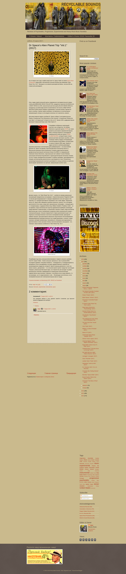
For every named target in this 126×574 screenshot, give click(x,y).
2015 (82, 393)
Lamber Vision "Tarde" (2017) (89, 361)
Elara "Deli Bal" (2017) (92, 80)
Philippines (93, 476)
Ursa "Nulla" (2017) (87, 326)
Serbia (93, 482)
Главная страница (51, 373)
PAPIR (66, 129)
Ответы (37, 305)
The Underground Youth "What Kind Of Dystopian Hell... (90, 319)
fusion (86, 467)
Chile (81, 461)
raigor (39, 308)
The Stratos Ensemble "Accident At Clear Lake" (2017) (90, 292)
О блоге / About (35, 36)
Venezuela (93, 488)
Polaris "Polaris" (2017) (88, 295)
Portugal (82, 478)
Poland (97, 476)
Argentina (82, 458)
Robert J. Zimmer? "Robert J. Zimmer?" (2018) (92, 189)
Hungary (97, 469)
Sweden (82, 486)
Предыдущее (71, 373)
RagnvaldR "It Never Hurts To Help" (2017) (89, 345)
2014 (82, 395)
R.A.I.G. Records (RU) (85, 513)
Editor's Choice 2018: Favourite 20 (81, 36)
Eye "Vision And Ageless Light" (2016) (92, 94)
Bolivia (89, 459)
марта (84, 285)
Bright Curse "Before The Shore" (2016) (92, 147)
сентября (85, 271)
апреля (85, 283)
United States (85, 488)
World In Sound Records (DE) (87, 518)
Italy (97, 473)
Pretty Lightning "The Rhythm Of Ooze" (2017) (92, 134)
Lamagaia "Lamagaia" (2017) (89, 356)
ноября (85, 266)
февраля (85, 385)
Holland (92, 469)
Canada (97, 460)
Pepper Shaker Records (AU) (87, 511)
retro (85, 482)
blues (85, 460)
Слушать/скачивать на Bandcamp (38, 280)
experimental (42, 287)
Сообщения (84, 495)
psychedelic (84, 480)
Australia (90, 458)
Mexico (85, 474)
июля (84, 275)
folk (98, 465)
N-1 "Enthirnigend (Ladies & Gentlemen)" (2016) (92, 68)
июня (84, 278)
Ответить (35, 302)
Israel (95, 472)
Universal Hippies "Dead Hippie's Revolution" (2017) (89, 341)
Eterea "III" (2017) (86, 332)
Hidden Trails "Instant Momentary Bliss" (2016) (92, 120)
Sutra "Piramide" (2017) (88, 358)
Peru (89, 476)
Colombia (85, 461)
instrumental (49, 287)
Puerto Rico (95, 480)
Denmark (36, 287)
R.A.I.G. (82, 482)
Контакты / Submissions (54, 36)
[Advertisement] (51, 357)
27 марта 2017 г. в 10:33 (49, 308)
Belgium (81, 459)
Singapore (97, 482)
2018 (82, 259)
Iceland (81, 470)
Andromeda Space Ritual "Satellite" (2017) (88, 335)
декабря (85, 263)
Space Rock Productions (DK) (87, 515)
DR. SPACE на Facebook (55, 280)
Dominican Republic (89, 463)
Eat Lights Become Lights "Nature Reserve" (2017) (89, 353)
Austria (97, 458)
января (85, 387)
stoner (96, 484)
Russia (89, 482)
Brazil (92, 460)
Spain (91, 484)
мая (84, 280)
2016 (82, 391)
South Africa (82, 484)
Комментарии (85, 498)
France (82, 467)
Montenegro (89, 474)
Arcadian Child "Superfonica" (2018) (92, 174)
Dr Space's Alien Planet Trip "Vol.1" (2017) (89, 304)
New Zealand (96, 474)
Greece (87, 469)
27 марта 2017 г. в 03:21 (46, 296)
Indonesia (97, 470)
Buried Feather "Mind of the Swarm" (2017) (89, 377)
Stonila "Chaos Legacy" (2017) (90, 338)
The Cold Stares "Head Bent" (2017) (92, 106)
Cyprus (93, 461)
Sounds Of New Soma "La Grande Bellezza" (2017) (89, 311)
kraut (81, 474)
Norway (81, 476)
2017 (82, 261)
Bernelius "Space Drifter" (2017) (90, 374)
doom (96, 463)
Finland (93, 465)
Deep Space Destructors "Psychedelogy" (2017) (88, 308)
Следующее (31, 373)
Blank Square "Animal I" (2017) (90, 297)
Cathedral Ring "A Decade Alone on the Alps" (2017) (90, 349)
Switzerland (90, 486)
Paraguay (86, 476)
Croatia (89, 461)
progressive (94, 478)
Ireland (91, 472)
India (89, 470)
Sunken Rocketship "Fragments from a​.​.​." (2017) (90, 288)
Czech (97, 461)
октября (85, 268)
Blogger (80, 570)
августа (85, 273)
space (54, 287)
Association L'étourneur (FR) (87, 509)
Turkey (97, 486)
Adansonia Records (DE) (86, 506)
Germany (92, 467)
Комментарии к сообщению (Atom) (45, 376)
